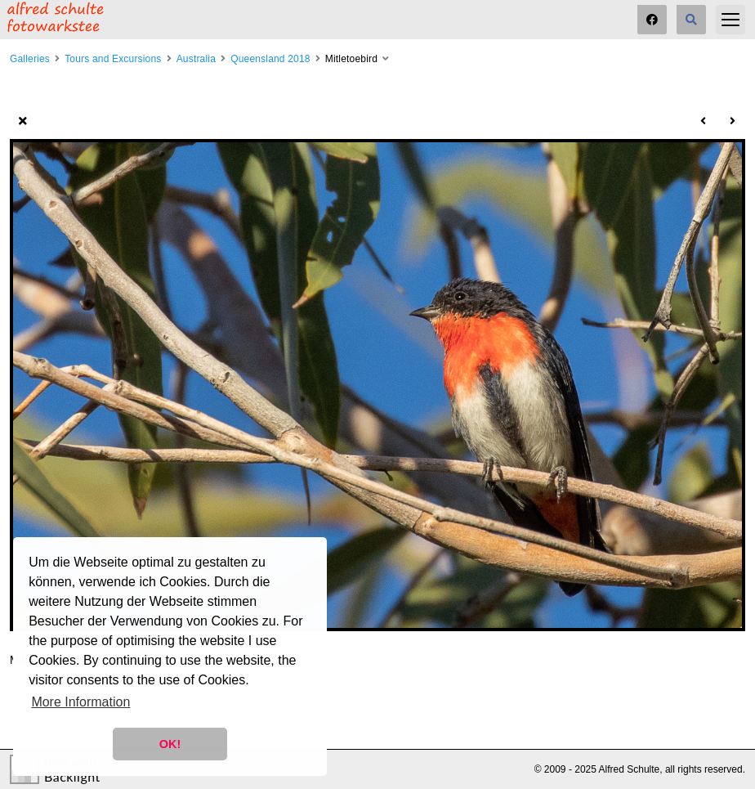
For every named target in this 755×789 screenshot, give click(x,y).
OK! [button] (170, 744)
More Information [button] (80, 702)
